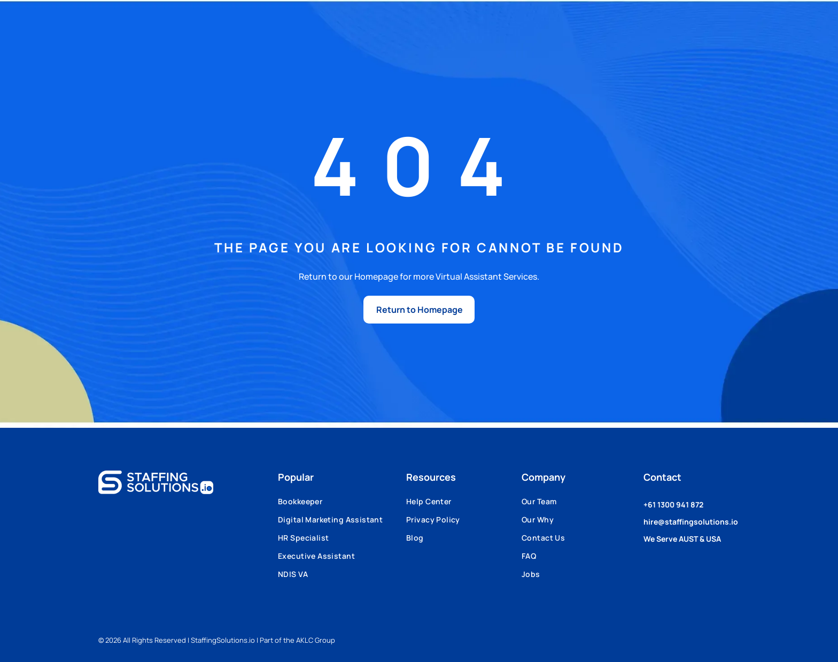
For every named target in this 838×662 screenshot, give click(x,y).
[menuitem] (342, 505)
